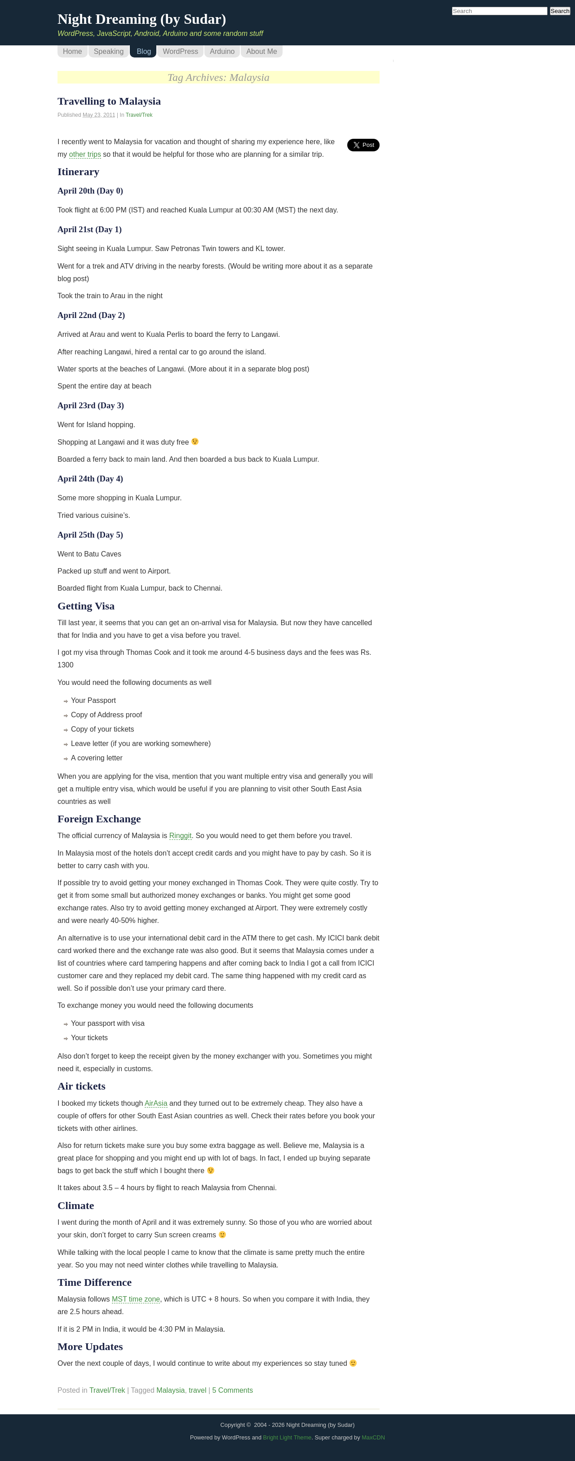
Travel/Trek (139, 115)
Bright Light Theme (287, 1437)
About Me (261, 51)
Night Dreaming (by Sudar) (142, 19)
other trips (85, 154)
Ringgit (180, 835)
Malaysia (170, 1390)
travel (197, 1390)
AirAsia (156, 1103)
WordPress (180, 51)
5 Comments (232, 1390)
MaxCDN (373, 1437)
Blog (144, 51)
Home (72, 51)
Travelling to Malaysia (109, 101)
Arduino (222, 51)
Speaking (109, 51)
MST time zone (136, 1299)
